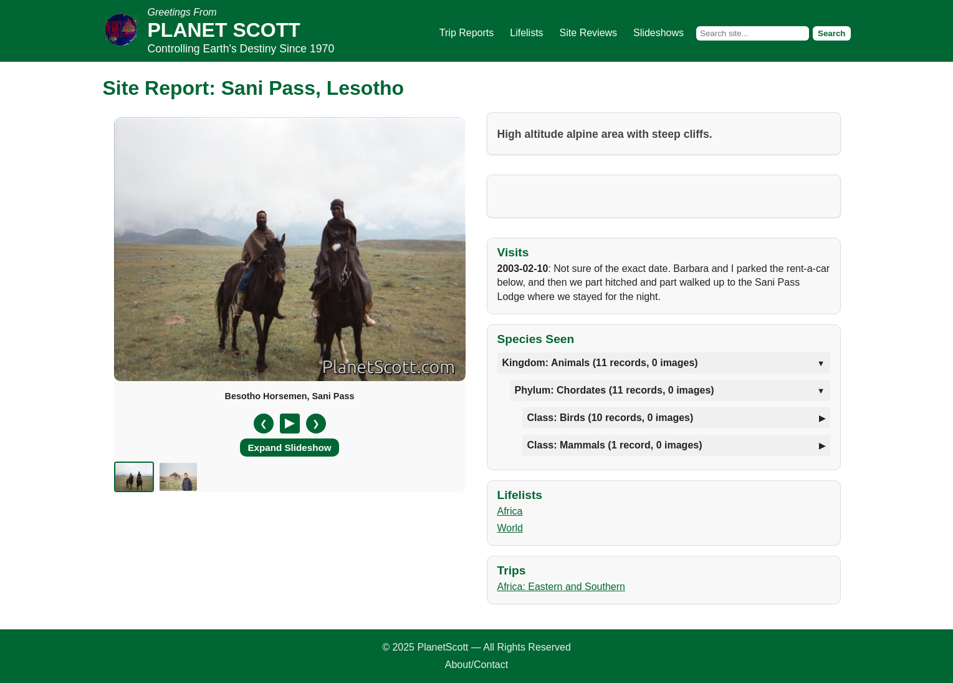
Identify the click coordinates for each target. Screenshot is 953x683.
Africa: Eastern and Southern (561, 586)
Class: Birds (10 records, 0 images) (610, 417)
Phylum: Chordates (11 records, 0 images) (614, 390)
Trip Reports (466, 32)
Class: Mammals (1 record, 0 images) (614, 445)
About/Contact (476, 664)
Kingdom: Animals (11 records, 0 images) (600, 362)
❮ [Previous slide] (263, 424)
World (510, 528)
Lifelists (526, 32)
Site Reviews (588, 32)
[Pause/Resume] (290, 424)
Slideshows (658, 32)
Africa (510, 511)
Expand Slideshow (289, 447)
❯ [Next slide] (316, 424)
